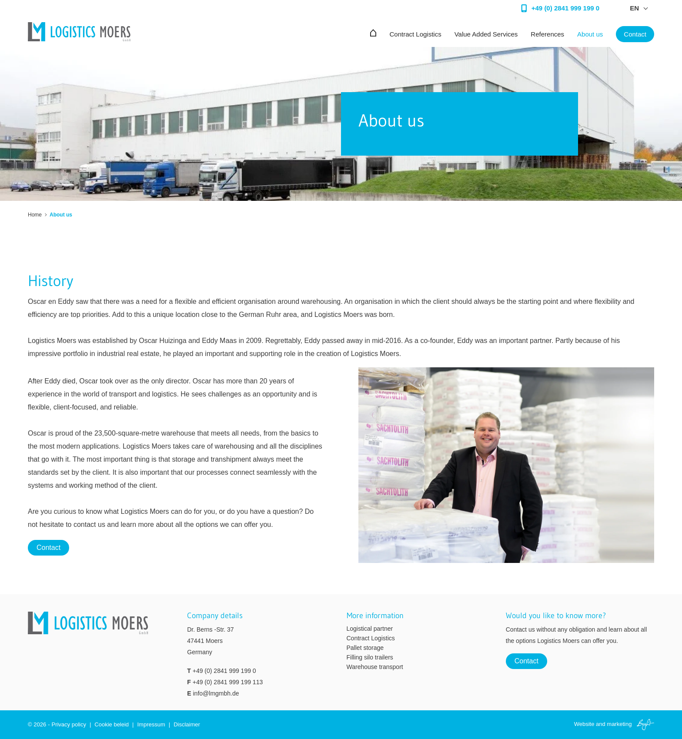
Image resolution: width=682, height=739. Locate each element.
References (547, 34)
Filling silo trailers (370, 657)
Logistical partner (370, 628)
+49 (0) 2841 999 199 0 (224, 670)
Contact (635, 34)
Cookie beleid (111, 724)
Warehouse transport (375, 666)
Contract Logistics (415, 34)
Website (584, 724)
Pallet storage (365, 647)
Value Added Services (486, 34)
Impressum (151, 724)
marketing (619, 724)
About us (590, 34)
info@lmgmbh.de (216, 693)
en (634, 8)
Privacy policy (68, 724)
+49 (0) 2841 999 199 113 (228, 682)
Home (35, 215)
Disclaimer (187, 724)
